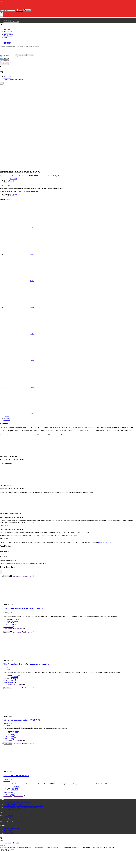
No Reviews (6, 534)
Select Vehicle (9, 843)
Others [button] (2, 829)
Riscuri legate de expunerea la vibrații (14, 730)
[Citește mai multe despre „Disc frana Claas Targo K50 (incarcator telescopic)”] (9, 601)
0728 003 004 (9, 737)
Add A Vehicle (4, 60)
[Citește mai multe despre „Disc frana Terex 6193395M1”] (9, 713)
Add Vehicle (4, 841)
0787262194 (13, 100)
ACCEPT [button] (12, 770)
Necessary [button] (3, 789)
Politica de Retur (8, 754)
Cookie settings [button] (4, 770)
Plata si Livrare (7, 751)
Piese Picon (6, 43)
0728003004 (10, 101)
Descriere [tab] (6, 338)
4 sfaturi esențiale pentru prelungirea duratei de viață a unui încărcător (23, 728)
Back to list (3, 847)
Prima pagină (7, 76)
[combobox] (7, 11)
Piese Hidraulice (8, 34)
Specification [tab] (7, 339)
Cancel (2, 843)
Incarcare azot (7, 42)
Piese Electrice (7, 36)
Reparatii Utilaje (8, 20)
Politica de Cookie (8, 753)
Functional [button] (3, 809)
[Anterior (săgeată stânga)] (0, 850)
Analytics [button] (2, 819)
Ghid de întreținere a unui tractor (12, 725)
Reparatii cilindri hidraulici (11, 22)
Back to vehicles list (5, 62)
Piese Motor (6, 29)
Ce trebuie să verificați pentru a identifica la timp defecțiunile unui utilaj (23, 727)
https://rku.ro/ (30, 443)
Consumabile (7, 33)
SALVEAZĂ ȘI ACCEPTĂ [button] (7, 834)
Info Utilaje (6, 18)
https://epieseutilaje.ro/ (104, 463)
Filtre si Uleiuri (7, 31)
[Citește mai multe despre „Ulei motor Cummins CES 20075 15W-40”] (9, 657)
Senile (5, 37)
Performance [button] (3, 814)
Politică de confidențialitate (11, 750)
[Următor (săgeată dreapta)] (2, 850)
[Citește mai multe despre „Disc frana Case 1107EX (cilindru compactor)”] (9, 546)
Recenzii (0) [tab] (6, 341)
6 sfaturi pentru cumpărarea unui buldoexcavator (17, 724)
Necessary (5, 791)
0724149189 (10, 103)
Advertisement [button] (4, 824)
